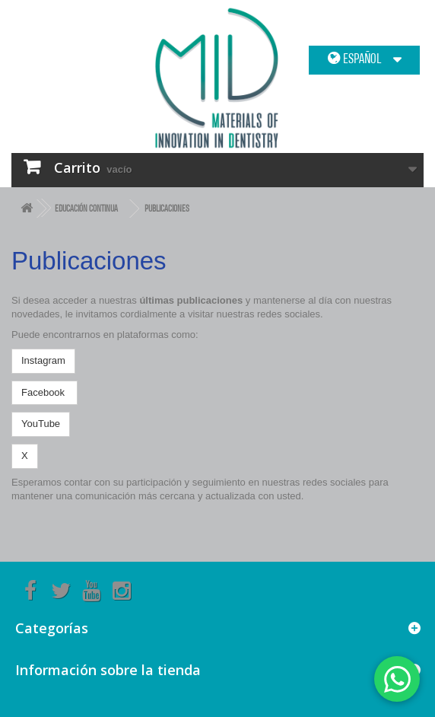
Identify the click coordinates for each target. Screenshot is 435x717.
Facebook (44, 392)
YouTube (40, 423)
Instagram (43, 360)
